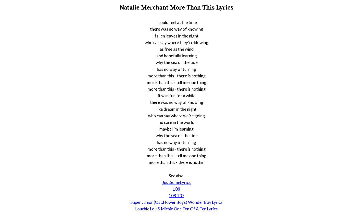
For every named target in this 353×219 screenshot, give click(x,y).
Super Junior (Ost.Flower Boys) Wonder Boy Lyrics (176, 202)
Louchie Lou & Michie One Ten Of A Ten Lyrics (176, 208)
